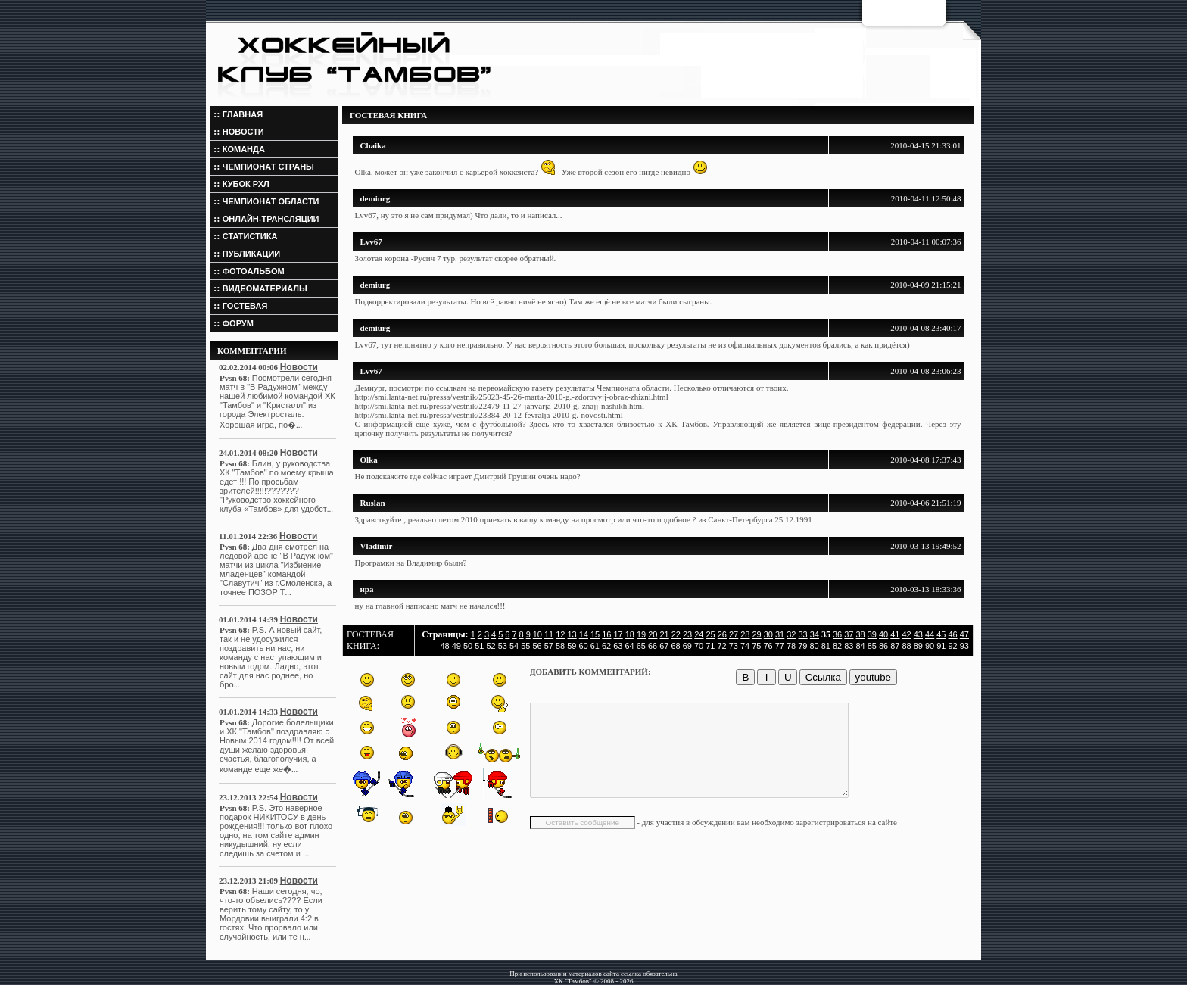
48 (445, 645)
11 (548, 634)
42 (906, 634)
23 (687, 634)
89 (918, 645)
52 (491, 645)
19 (641, 634)
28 (744, 634)
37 (848, 634)
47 (964, 634)
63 (617, 645)
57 (548, 645)
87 (894, 645)
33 (803, 634)
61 (595, 645)
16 (606, 634)
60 (583, 645)
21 (664, 634)
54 (514, 645)
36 (837, 634)
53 (502, 645)
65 (641, 645)
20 (652, 634)
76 (768, 645)
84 (860, 645)
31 (779, 634)
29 (757, 634)
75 (756, 645)
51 (479, 645)
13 (572, 634)
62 (606, 645)
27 (733, 634)
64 (629, 645)
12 (560, 634)
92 (953, 645)
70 (698, 645)
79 (802, 645)
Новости (299, 367)
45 (941, 634)
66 (652, 645)
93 (964, 645)
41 (894, 634)
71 (710, 645)
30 (768, 634)
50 (467, 645)
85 (872, 645)
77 (779, 645)
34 (814, 634)
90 (929, 645)
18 (629, 634)
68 (676, 645)
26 (722, 634)
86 (883, 645)
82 (837, 645)
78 (791, 645)
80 (814, 645)
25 (710, 634)
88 (906, 645)
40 (883, 634)
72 (722, 645)
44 (929, 634)
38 (860, 634)
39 (872, 634)
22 (676, 634)
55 (525, 645)
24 (698, 634)
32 (791, 634)
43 (918, 634)
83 (848, 645)
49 (456, 645)
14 (583, 634)
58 (560, 645)
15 (595, 634)
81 (825, 645)
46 (953, 634)
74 (744, 645)
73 (733, 645)
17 (618, 634)
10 (537, 634)
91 (941, 645)
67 (663, 645)
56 (537, 645)
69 (687, 645)
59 (571, 645)
